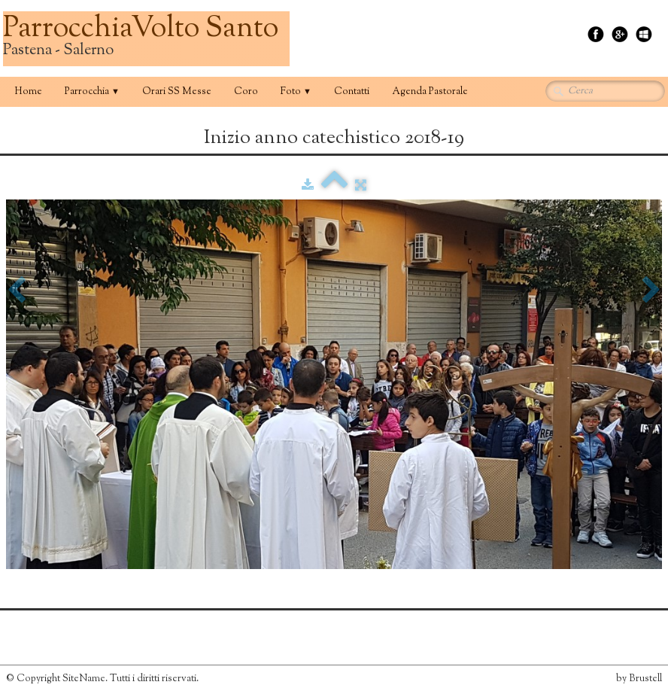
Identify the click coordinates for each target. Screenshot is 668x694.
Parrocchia (92, 92)
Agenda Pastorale (430, 92)
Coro (246, 92)
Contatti (351, 92)
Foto (296, 92)
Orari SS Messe (176, 92)
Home (28, 92)
